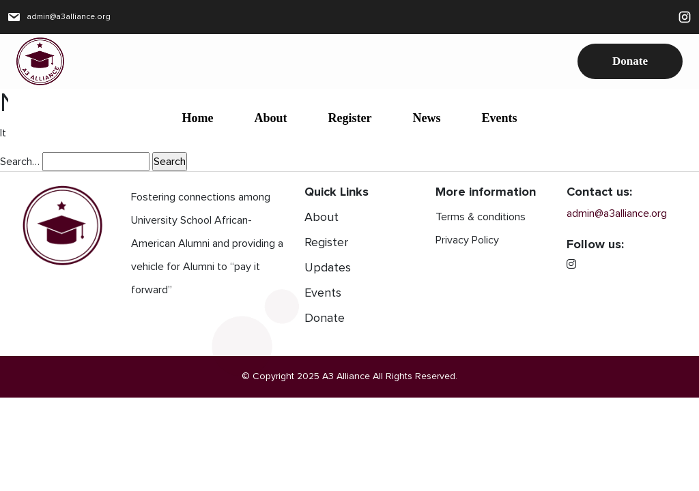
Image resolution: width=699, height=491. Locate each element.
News (426, 118)
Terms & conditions (481, 216)
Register (350, 118)
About (270, 118)
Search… (20, 161)
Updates (327, 268)
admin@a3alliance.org (59, 17)
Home (198, 118)
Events (499, 118)
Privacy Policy (467, 240)
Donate (630, 61)
